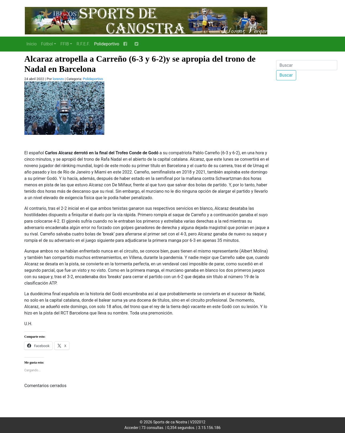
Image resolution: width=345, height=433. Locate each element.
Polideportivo (106, 43)
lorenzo (58, 79)
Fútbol (47, 43)
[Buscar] (306, 65)
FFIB (64, 43)
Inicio (31, 43)
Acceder (131, 428)
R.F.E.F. (83, 43)
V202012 (197, 422)
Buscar (286, 75)
